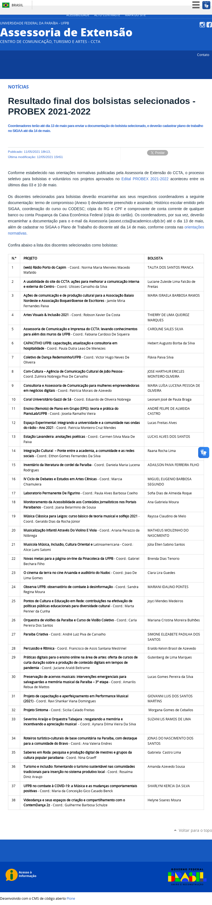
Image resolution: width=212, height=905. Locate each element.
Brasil (17, 5)
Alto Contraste (107, 15)
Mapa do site (135, 15)
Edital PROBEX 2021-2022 (144, 179)
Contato (203, 54)
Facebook (209, 24)
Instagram (202, 24)
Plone (71, 898)
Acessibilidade (77, 15)
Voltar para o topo (195, 830)
